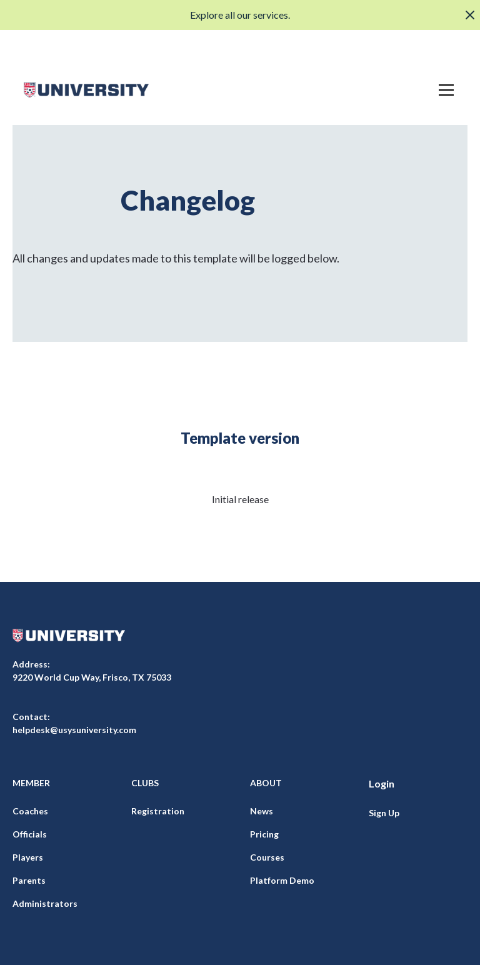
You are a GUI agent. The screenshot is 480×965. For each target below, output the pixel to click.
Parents (29, 880)
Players (27, 857)
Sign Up (384, 813)
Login (381, 783)
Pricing (264, 834)
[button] (443, 90)
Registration (157, 811)
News (261, 811)
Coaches (30, 811)
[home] (86, 90)
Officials (29, 834)
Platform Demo (282, 880)
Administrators (45, 903)
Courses (267, 857)
